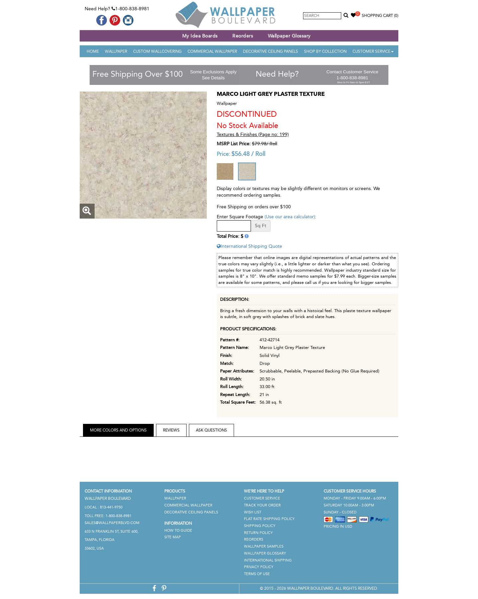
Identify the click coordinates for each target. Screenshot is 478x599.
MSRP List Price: (234, 144)
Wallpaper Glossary (289, 36)
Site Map (172, 537)
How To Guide (178, 530)
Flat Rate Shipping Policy (269, 519)
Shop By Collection (325, 51)
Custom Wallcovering (157, 51)
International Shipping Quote (249, 246)
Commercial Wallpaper (212, 51)
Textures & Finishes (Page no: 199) (253, 134)
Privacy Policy (259, 567)
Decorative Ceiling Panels (270, 51)
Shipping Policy (260, 526)
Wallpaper (116, 51)
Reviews (171, 430)
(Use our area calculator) (290, 217)
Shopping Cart (380, 15)
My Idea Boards (200, 36)
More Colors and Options (118, 430)
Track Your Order (262, 505)
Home (93, 51)
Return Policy (258, 533)
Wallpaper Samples (263, 546)
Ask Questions (211, 430)
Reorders (242, 36)
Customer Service (373, 51)
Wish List (252, 512)
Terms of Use (257, 574)
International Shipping (268, 560)
